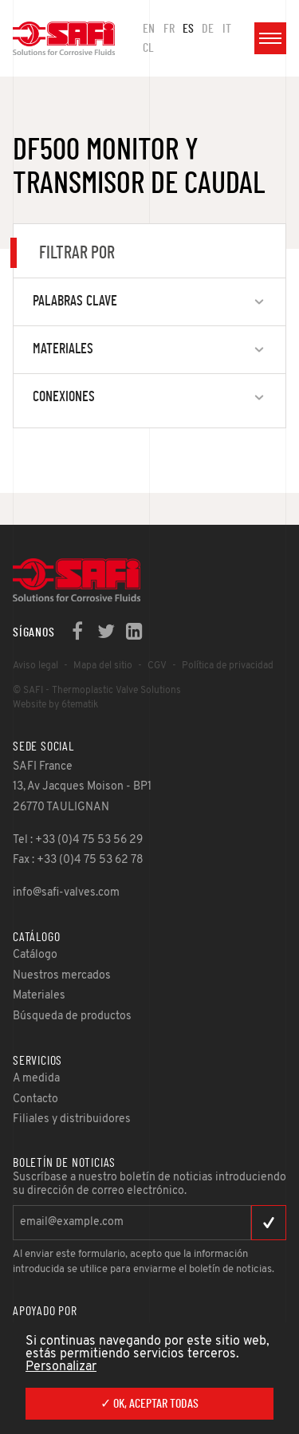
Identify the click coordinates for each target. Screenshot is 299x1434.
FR (169, 28)
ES (188, 28)
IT (226, 28)
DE (208, 28)
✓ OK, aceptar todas (149, 1403)
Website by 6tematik (55, 705)
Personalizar (61, 1367)
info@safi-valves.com (66, 893)
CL (148, 47)
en (149, 28)
